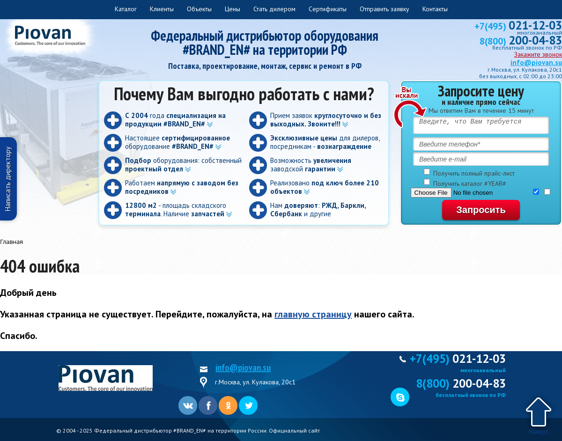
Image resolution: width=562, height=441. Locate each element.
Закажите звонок (538, 54)
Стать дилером (274, 9)
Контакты (435, 9)
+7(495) (518, 26)
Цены (232, 9)
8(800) (521, 41)
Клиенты (162, 9)
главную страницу (313, 314)
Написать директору (7, 179)
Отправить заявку (384, 9)
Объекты (199, 9)
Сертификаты (328, 9)
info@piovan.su (536, 62)
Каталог (126, 9)
